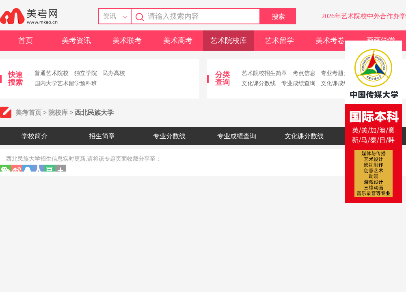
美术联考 (127, 40)
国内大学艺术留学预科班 (66, 83)
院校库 (58, 112)
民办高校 (113, 73)
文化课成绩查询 (341, 83)
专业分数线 (169, 136)
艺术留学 (279, 40)
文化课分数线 (259, 83)
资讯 (109, 16)
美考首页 (28, 112)
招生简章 (102, 136)
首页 (25, 40)
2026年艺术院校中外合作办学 (364, 16)
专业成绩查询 (298, 83)
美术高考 (177, 40)
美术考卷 (330, 40)
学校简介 (35, 136)
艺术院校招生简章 (264, 73)
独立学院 (85, 73)
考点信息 (304, 73)
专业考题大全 (338, 73)
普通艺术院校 (52, 73)
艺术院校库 (228, 40)
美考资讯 (76, 40)
